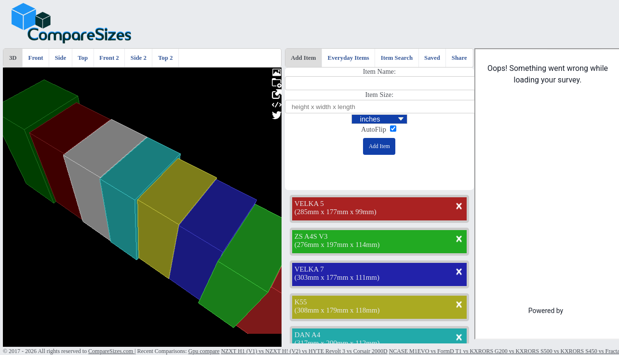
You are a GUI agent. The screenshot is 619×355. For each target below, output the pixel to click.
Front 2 (109, 58)
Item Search (397, 58)
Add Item (303, 58)
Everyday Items (348, 58)
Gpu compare (203, 351)
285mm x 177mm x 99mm (335, 212)
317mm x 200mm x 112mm (337, 343)
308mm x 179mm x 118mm (337, 310)
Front (35, 58)
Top (83, 58)
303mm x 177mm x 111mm (337, 277)
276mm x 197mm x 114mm (337, 244)
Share (459, 58)
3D (13, 58)
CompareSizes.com (111, 351)
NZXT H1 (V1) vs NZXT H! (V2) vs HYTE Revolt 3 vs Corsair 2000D (304, 351)
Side (60, 58)
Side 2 (139, 58)
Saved (432, 58)
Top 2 (165, 58)
